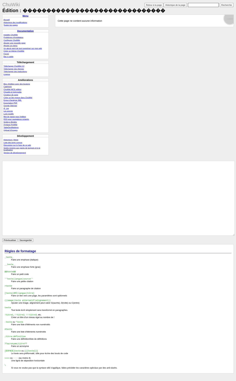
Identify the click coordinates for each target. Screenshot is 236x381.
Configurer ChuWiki (11, 40)
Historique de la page (175, 5)
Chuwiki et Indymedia (12, 92)
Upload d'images (10, 130)
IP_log (6, 108)
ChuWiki (11, 4)
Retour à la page (154, 5)
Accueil (6, 20)
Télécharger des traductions (15, 71)
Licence (6, 74)
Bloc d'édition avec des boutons (16, 84)
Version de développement (14, 153)
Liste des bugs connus (12, 143)
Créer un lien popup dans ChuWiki (17, 98)
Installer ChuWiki (10, 35)
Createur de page (10, 95)
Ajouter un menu (10, 46)
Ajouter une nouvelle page (14, 43)
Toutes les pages (10, 25)
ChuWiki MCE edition (12, 89)
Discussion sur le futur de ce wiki (17, 145)
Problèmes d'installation (13, 37)
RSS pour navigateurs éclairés (16, 119)
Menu (25, 16)
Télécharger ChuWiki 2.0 (13, 66)
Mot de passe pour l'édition (14, 117)
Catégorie (7, 87)
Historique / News (10, 140)
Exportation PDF (10, 103)
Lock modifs (8, 114)
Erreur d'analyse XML (12, 100)
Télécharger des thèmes (13, 69)
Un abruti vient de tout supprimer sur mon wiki (22, 48)
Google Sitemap (10, 106)
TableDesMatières (11, 127)
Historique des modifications (15, 22)
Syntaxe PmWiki (10, 125)
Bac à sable (8, 57)
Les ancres (8, 111)
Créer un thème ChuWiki (13, 51)
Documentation (25, 31)
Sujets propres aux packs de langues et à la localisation (21, 149)
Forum (6, 54)
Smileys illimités (10, 122)
